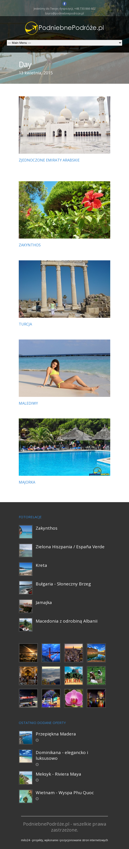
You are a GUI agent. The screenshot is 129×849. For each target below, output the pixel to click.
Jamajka (44, 602)
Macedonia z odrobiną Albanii (66, 621)
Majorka (27, 482)
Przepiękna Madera (56, 734)
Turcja (25, 324)
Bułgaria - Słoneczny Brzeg (63, 584)
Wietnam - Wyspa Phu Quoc (65, 793)
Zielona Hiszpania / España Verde (70, 547)
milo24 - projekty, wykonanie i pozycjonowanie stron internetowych (64, 840)
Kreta (41, 565)
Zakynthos (30, 245)
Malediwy (28, 403)
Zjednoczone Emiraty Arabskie (49, 160)
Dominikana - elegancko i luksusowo (62, 755)
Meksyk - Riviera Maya (58, 774)
